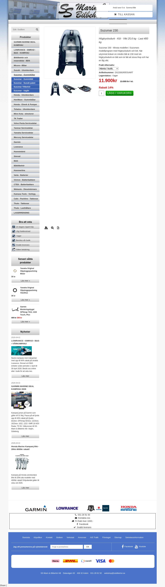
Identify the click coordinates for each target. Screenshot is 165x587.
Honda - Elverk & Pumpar (25, 104)
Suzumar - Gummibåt (23, 79)
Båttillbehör (19, 165)
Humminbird (19, 151)
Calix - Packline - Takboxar (26, 199)
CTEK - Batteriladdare (24, 184)
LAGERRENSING (21, 213)
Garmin (17, 142)
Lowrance (18, 147)
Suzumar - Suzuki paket (24, 83)
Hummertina (19, 170)
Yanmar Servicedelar (23, 128)
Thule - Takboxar (21, 203)
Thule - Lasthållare (22, 208)
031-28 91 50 (82, 515)
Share (2, 585)
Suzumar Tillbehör (22, 87)
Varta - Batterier (21, 175)
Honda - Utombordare (24, 95)
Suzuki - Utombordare (24, 70)
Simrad (17, 156)
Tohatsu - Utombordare (24, 109)
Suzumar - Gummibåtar (24, 75)
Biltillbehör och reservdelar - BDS (22, 59)
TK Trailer (18, 118)
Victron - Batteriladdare (24, 180)
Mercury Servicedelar (23, 137)
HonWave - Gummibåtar (25, 100)
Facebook (82, 524)
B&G (16, 161)
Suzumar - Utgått (21, 91)
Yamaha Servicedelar (23, 133)
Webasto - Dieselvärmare (25, 189)
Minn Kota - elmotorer (24, 114)
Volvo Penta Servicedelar (25, 123)
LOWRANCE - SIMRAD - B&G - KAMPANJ (25, 51)
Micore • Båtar (20, 65)
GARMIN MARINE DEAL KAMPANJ (24, 43)
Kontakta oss (82, 518)
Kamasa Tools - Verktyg (24, 194)
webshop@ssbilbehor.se (114, 573)
